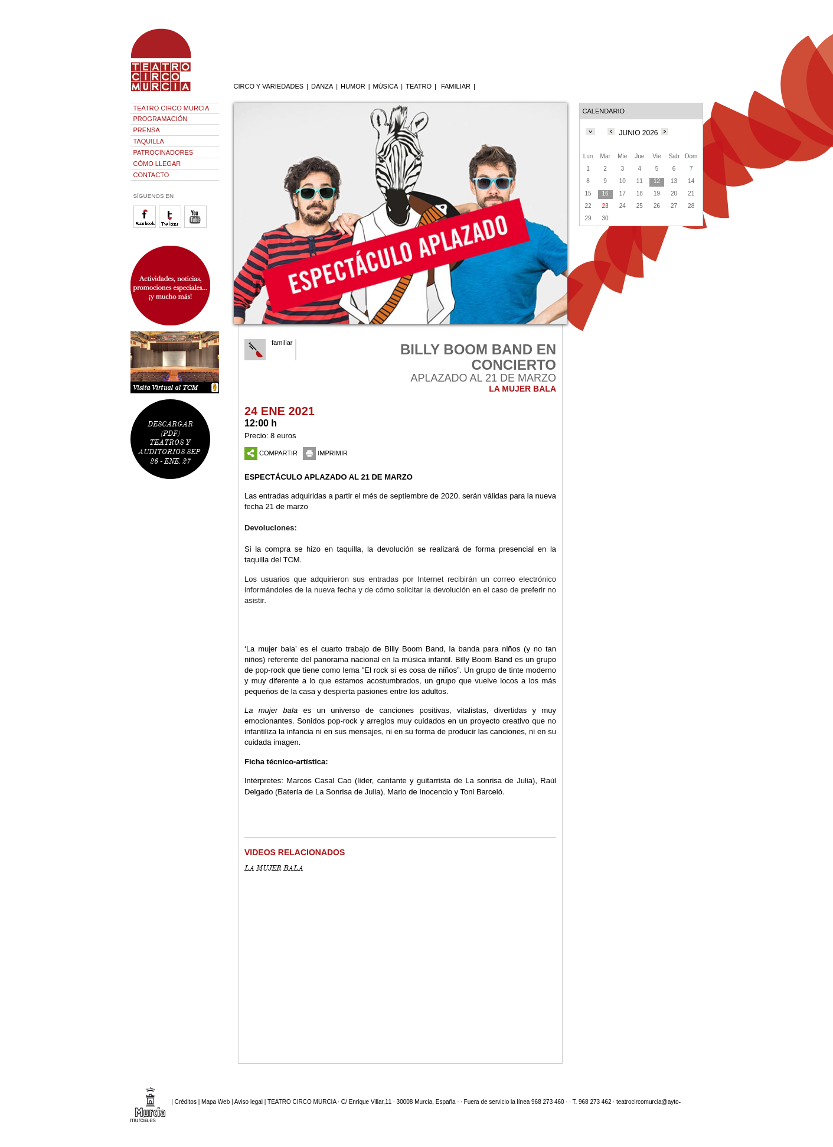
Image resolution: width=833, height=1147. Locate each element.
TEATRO (419, 86)
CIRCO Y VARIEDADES (269, 86)
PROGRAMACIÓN (160, 118)
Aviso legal (248, 1101)
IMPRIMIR (325, 453)
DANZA (322, 86)
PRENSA (146, 129)
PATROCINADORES (163, 152)
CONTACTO (151, 174)
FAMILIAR (456, 86)
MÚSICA (385, 86)
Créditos (186, 1101)
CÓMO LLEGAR (157, 163)
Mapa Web (215, 1101)
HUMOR (353, 86)
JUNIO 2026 (638, 133)
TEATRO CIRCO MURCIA (171, 108)
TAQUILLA (148, 141)
